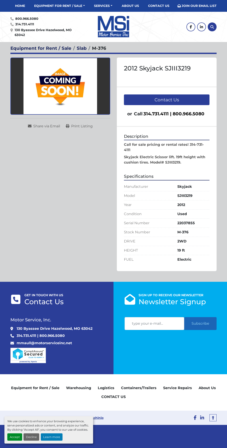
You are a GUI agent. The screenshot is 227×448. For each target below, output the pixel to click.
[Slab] (82, 48)
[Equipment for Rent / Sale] (40, 48)
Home (20, 6)
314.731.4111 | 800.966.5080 (173, 113)
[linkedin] (201, 26)
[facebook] (190, 26)
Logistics (106, 388)
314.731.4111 (24, 24)
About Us (130, 6)
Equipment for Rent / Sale (58, 6)
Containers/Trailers (139, 388)
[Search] (212, 26)
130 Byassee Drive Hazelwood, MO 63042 (43, 32)
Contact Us (167, 99)
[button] (59, 6)
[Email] (154, 323)
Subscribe (200, 323)
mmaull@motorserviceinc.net (44, 343)
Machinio (96, 418)
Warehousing (78, 388)
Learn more (51, 437)
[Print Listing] (79, 126)
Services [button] (102, 6)
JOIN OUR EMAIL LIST (199, 6)
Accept (15, 437)
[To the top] (213, 417)
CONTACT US (158, 6)
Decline (31, 437)
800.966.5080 (26, 19)
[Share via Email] (44, 126)
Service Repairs (177, 388)
